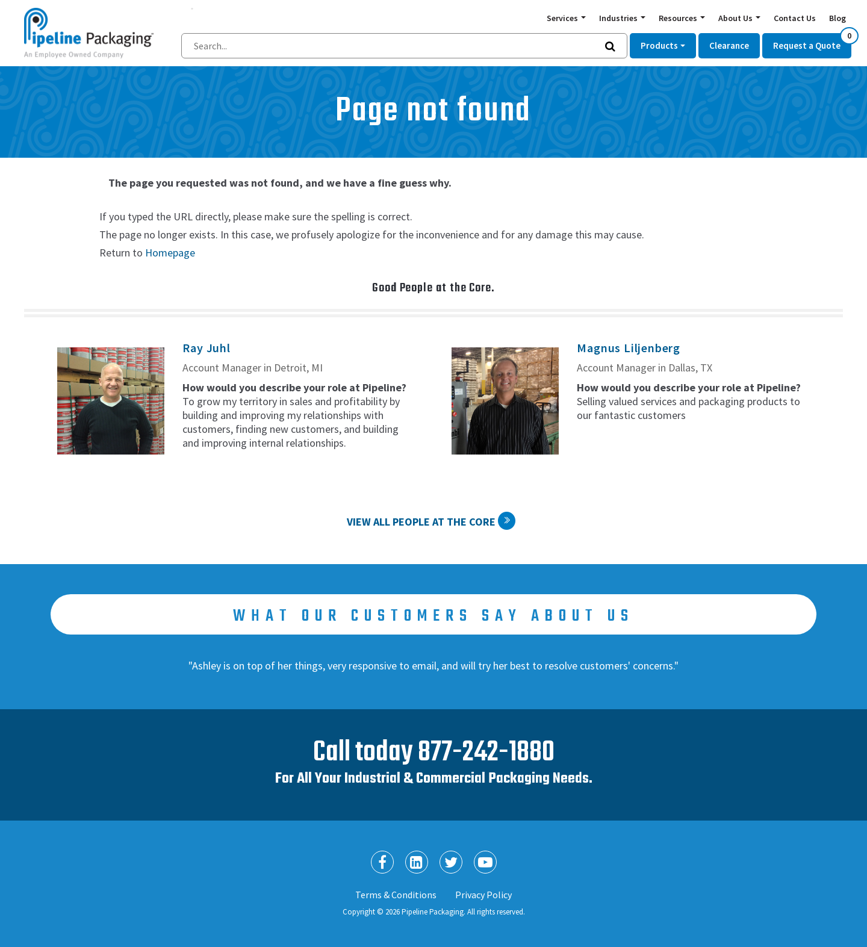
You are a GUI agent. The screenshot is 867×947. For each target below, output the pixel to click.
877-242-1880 (486, 752)
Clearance (729, 45)
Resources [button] (679, 18)
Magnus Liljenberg (628, 347)
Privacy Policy (483, 895)
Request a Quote (812, 42)
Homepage (170, 252)
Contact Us (795, 18)
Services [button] (563, 18)
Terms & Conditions (396, 895)
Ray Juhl (206, 347)
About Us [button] (736, 18)
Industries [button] (619, 18)
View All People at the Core (421, 522)
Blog (837, 18)
